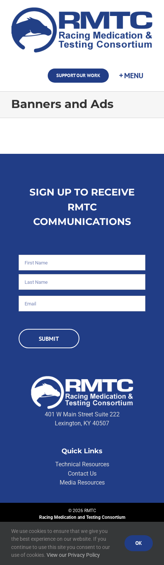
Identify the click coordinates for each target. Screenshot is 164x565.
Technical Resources (82, 464)
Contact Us (82, 473)
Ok (138, 543)
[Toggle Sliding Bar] (131, 75)
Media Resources (82, 482)
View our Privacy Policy (73, 555)
